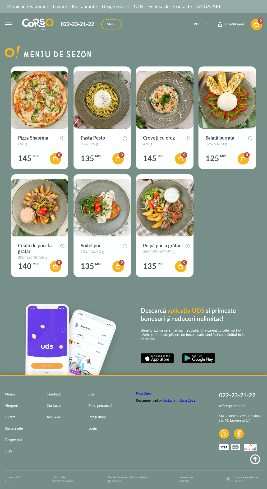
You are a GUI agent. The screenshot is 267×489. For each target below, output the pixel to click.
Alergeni (11, 406)
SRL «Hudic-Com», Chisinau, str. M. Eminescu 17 (240, 418)
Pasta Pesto (93, 138)
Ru (196, 24)
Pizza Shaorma (33, 138)
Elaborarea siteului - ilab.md (243, 479)
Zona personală (100, 406)
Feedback (158, 6)
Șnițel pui (90, 246)
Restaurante (84, 6)
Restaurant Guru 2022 (179, 400)
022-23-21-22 (77, 24)
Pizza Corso (144, 394)
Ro (206, 24)
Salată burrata (220, 138)
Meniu (10, 394)
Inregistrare (97, 417)
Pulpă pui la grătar (161, 246)
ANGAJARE (209, 6)
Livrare (60, 6)
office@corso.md (232, 406)
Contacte (182, 6)
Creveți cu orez (159, 138)
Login (92, 428)
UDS (139, 6)
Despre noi (115, 6)
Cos (91, 394)
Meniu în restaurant (27, 6)
